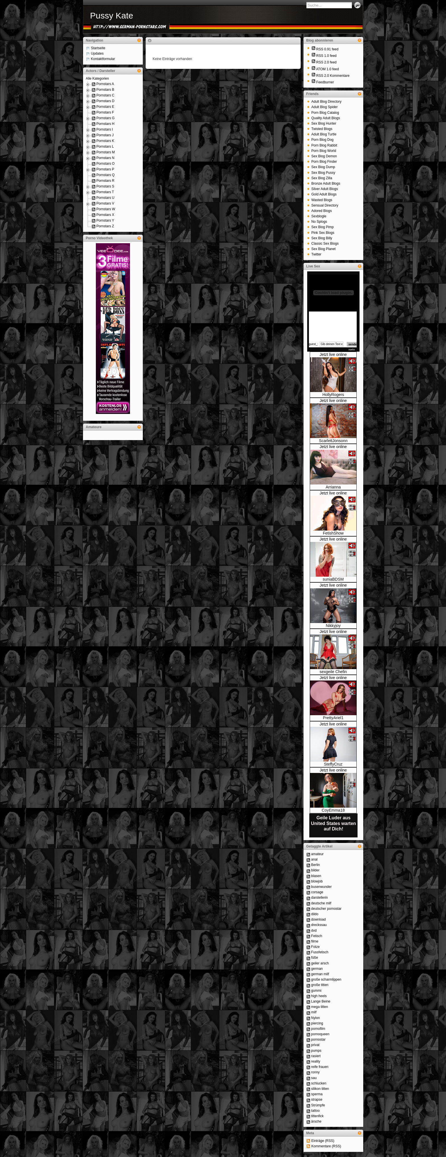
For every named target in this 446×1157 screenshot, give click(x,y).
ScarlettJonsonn (333, 440)
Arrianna (333, 487)
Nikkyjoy (333, 625)
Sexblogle (319, 216)
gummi (316, 991)
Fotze (315, 947)
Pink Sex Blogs (322, 233)
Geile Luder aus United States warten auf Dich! (333, 823)
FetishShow (333, 533)
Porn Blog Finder (324, 162)
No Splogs (319, 222)
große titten (320, 985)
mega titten (319, 1007)
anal (314, 859)
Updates (97, 53)
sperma (317, 1094)
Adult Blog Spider (324, 107)
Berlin (315, 865)
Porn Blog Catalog (325, 113)
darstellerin (319, 898)
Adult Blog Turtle (323, 134)
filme (314, 941)
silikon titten (320, 1089)
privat (315, 1045)
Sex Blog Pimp (322, 227)
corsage (317, 892)
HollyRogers (333, 394)
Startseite (98, 48)
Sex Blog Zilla (321, 178)
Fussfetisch (320, 952)
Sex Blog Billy (321, 238)
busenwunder (321, 887)
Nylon (315, 1018)
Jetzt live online (333, 354)
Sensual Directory (324, 205)
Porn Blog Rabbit (324, 145)
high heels (319, 996)
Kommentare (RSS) (326, 1146)
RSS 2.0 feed (326, 62)
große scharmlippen (326, 979)
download (318, 919)
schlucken (318, 1083)
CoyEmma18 (333, 810)
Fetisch (316, 936)
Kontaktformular (103, 59)
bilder (315, 870)
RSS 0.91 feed (327, 49)
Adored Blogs (321, 211)
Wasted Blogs (322, 200)
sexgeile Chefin (333, 671)
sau (314, 1078)
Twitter (316, 254)
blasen (316, 876)
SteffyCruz (333, 764)
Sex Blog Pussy (323, 173)
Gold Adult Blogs (324, 194)
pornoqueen (320, 1034)
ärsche (316, 1121)
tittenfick (317, 1116)
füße (314, 958)
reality (315, 1061)
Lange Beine (320, 1001)
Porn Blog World (323, 151)
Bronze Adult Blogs (325, 183)
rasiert (316, 1056)
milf (314, 1012)
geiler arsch (320, 963)
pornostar (318, 1039)
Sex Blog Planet (323, 249)
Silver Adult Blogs (324, 189)
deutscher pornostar (326, 909)
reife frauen (320, 1067)
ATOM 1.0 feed (327, 69)
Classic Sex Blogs (325, 244)
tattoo (315, 1111)
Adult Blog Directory (326, 102)
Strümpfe (318, 1105)
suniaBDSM (333, 579)
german (317, 969)
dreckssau (319, 925)
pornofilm (318, 1029)
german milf (320, 974)
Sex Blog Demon (324, 156)
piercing (317, 1023)
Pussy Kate (111, 15)
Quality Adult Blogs (325, 118)
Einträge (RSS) (322, 1141)
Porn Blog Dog (322, 140)
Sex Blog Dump (323, 167)
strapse (316, 1100)
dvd (314, 931)
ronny (315, 1072)
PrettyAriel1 (333, 717)
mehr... (352, 349)
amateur (317, 854)
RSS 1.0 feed (326, 56)
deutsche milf (321, 903)
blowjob (317, 881)
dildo (314, 914)
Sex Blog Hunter (323, 123)
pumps (316, 1051)
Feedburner (325, 82)
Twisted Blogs (322, 129)
